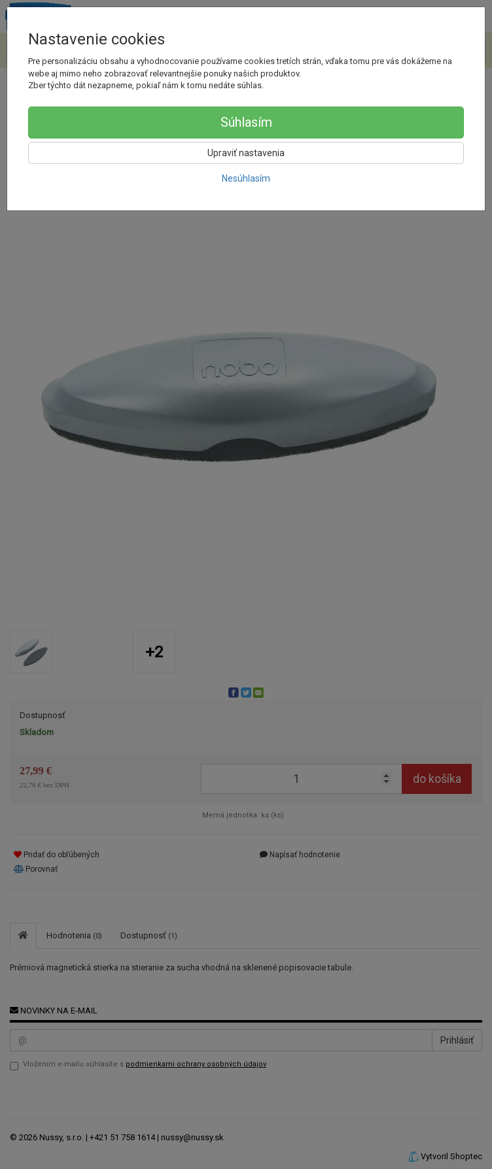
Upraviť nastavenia (246, 153)
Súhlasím (246, 122)
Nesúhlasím (246, 178)
